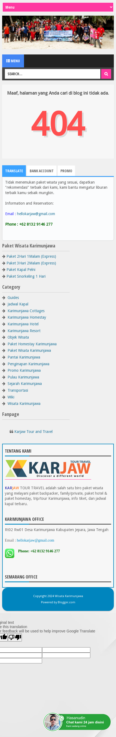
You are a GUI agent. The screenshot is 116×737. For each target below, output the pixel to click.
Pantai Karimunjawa (24, 357)
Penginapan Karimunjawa (28, 364)
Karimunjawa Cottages (26, 311)
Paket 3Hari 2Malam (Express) (31, 263)
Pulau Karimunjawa (23, 377)
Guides (13, 297)
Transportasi (18, 390)
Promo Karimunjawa (24, 370)
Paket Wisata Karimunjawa (29, 350)
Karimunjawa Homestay (27, 317)
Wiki (11, 397)
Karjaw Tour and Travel (33, 431)
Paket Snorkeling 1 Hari (26, 276)
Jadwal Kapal (18, 304)
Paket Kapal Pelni (20, 269)
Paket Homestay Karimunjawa (32, 344)
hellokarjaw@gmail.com (36, 214)
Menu (13, 60)
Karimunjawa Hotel (23, 324)
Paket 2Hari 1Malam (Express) (31, 256)
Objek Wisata (18, 337)
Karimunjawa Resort (24, 331)
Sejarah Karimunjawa (25, 383)
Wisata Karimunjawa (24, 403)
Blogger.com (66, 602)
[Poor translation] (15, 637)
